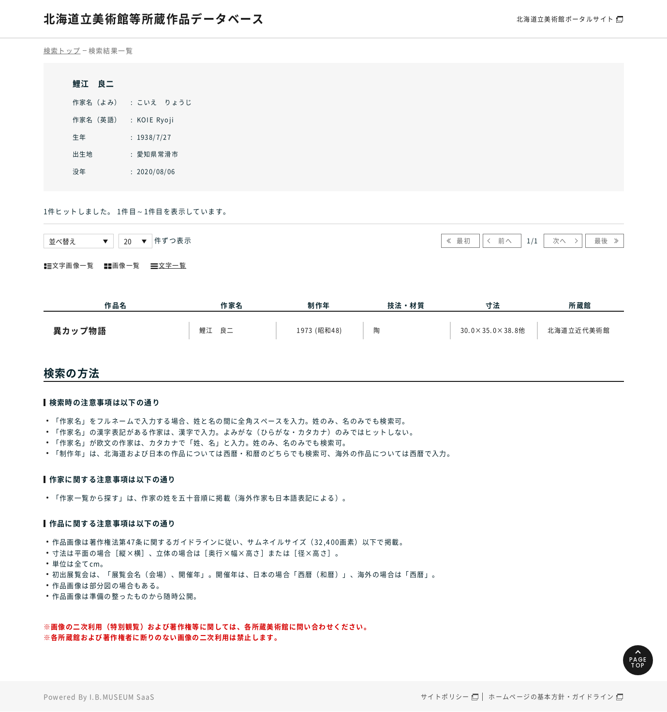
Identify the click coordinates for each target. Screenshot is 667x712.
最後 (601, 240)
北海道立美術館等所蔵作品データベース (154, 18)
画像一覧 (122, 264)
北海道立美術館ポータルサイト (565, 18)
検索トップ (62, 50)
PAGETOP (638, 660)
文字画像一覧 (69, 264)
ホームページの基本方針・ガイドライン (551, 696)
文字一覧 (168, 264)
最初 (464, 240)
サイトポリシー (445, 696)
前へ (505, 240)
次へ (560, 240)
